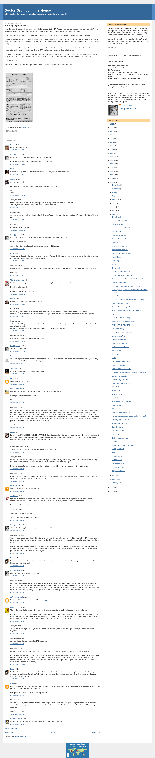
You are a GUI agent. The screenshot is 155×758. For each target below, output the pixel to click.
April (114, 214)
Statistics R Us (117, 460)
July (114, 203)
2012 (112, 175)
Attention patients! (118, 224)
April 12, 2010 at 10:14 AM (17, 164)
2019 (112, 149)
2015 (112, 164)
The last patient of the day (121, 412)
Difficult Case (116, 387)
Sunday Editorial (118, 449)
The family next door (119, 365)
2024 (112, 131)
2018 (112, 153)
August (115, 199)
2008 (112, 491)
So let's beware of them (120, 347)
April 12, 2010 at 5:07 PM (17, 520)
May (114, 210)
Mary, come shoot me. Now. (122, 253)
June (114, 207)
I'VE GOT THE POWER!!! (121, 325)
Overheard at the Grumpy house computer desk (129, 372)
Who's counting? (118, 405)
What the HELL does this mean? (123, 321)
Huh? (114, 358)
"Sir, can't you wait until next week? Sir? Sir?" (128, 299)
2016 (112, 160)
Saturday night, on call (15, 25)
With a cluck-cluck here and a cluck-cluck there (128, 279)
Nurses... (115, 264)
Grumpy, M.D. (15, 154)
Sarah (12, 432)
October (115, 192)
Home (53, 732)
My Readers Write (118, 336)
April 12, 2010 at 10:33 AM (17, 195)
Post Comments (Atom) (23, 737)
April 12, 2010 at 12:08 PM (17, 331)
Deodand (13, 356)
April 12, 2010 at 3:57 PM (17, 481)
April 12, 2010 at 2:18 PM (17, 442)
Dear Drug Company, (119, 246)
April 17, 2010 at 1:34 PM (17, 724)
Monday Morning (118, 329)
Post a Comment (11, 729)
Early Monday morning (120, 438)
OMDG (12, 144)
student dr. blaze (16, 718)
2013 (112, 171)
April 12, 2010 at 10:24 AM (17, 174)
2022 (112, 138)
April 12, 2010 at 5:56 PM (17, 553)
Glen (12, 683)
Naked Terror (116, 257)
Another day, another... (120, 250)
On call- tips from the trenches (122, 275)
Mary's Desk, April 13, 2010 (121, 369)
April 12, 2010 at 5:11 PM (17, 530)
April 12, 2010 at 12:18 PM (17, 341)
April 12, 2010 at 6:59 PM (17, 602)
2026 (112, 124)
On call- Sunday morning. (121, 272)
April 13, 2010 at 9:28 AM (17, 695)
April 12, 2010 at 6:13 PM (17, 576)
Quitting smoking (118, 456)
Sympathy (115, 261)
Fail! (113, 314)
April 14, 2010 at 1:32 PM (17, 714)
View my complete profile (128, 109)
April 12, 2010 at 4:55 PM (17, 491)
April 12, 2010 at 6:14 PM (17, 592)
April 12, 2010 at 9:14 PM (17, 644)
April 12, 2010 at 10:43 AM (17, 294)
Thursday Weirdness (119, 343)
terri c (12, 378)
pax (11, 253)
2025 (112, 127)
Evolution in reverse (119, 235)
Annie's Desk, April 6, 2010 (121, 423)
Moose (12, 298)
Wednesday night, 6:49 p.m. (122, 239)
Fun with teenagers (119, 283)
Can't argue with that (119, 220)
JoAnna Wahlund (16, 597)
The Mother (14, 368)
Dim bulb (115, 242)
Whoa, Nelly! (116, 409)
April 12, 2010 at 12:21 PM (17, 351)
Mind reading (116, 231)
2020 (112, 146)
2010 (112, 182)
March (114, 475)
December (116, 185)
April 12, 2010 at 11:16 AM (17, 304)
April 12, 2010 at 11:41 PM (17, 679)
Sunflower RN (15, 607)
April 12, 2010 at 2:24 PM (17, 469)
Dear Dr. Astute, (117, 427)
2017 (112, 157)
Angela (12, 179)
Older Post (96, 732)
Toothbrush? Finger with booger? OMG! (126, 286)
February (115, 479)
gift (46, 600)
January (115, 483)
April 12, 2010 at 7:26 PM (17, 633)
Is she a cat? (116, 390)
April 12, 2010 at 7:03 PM (17, 621)
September (116, 196)
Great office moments (119, 296)
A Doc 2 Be (14, 496)
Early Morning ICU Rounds (121, 401)
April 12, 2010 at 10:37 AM (17, 249)
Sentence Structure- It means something (126, 310)
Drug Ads (115, 354)
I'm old (114, 441)
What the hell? (117, 350)
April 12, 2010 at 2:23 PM (17, 452)
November (116, 189)
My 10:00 (115, 398)
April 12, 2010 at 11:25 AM (17, 316)
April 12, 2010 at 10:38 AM (17, 275)
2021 (112, 142)
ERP (12, 169)
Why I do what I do (118, 471)
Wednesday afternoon (120, 303)
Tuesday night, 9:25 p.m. (121, 420)
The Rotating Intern (17, 280)
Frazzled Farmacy (118, 431)
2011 (112, 178)
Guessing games (118, 467)
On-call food (116, 217)
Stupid (114, 452)
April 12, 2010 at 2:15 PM (17, 427)
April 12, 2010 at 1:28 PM (17, 384)
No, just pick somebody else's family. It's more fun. (130, 416)
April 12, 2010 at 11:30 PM (17, 664)
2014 (112, 168)
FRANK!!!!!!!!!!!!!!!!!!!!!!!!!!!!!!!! (122, 332)
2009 (112, 488)
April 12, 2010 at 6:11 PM (17, 566)
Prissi (12, 558)
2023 (112, 135)
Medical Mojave (16, 388)
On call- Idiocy (117, 268)
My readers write (118, 463)
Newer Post (9, 732)
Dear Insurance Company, (121, 318)
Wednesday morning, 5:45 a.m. (123, 307)
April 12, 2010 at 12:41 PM (17, 374)
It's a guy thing (117, 394)
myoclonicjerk (15, 485)
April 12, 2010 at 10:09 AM (17, 150)
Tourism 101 (116, 434)
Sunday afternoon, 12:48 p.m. (122, 445)
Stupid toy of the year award (122, 383)
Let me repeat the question (121, 361)
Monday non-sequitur (119, 376)
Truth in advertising (119, 340)
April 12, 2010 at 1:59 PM (17, 402)
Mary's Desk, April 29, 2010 (121, 228)
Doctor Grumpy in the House (28, 10)
